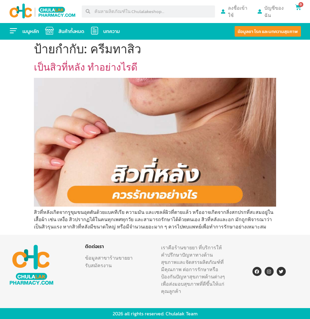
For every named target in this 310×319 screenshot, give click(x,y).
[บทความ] (95, 30)
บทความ (112, 31)
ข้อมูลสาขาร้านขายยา (109, 258)
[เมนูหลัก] (13, 30)
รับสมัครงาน (98, 265)
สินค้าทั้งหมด (72, 31)
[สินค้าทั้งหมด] (49, 30)
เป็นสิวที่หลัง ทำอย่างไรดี (85, 67)
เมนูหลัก (31, 31)
